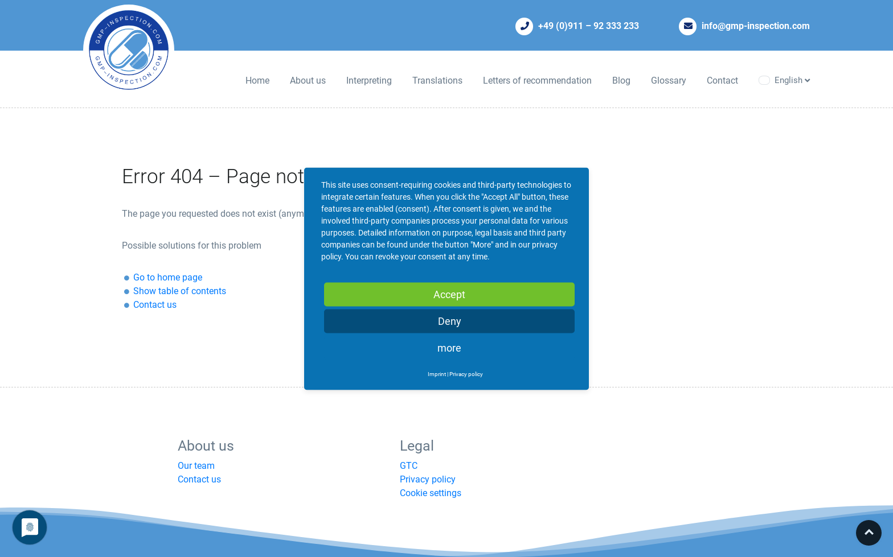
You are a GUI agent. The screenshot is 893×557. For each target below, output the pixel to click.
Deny (449, 321)
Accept (449, 294)
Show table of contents (179, 291)
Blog (621, 80)
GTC (408, 465)
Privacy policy (428, 479)
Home (257, 80)
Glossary (668, 80)
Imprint (437, 373)
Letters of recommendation (537, 80)
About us (308, 80)
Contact (722, 80)
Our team (196, 465)
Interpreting (369, 80)
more (449, 347)
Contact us (155, 304)
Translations (437, 80)
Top (869, 533)
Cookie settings (430, 493)
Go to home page (167, 277)
